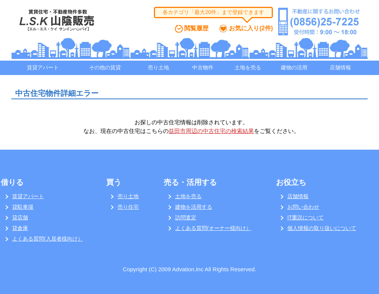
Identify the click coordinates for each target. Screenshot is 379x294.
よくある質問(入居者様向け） (47, 239)
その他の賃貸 (105, 67)
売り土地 (158, 67)
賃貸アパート (43, 67)
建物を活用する (193, 207)
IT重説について (305, 217)
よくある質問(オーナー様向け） (213, 228)
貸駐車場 (22, 207)
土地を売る (248, 67)
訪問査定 (185, 217)
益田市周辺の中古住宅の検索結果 (211, 131)
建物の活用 (294, 67)
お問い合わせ (303, 207)
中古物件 (202, 67)
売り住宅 (128, 207)
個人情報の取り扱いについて (321, 228)
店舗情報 (340, 67)
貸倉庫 (20, 228)
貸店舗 (20, 217)
